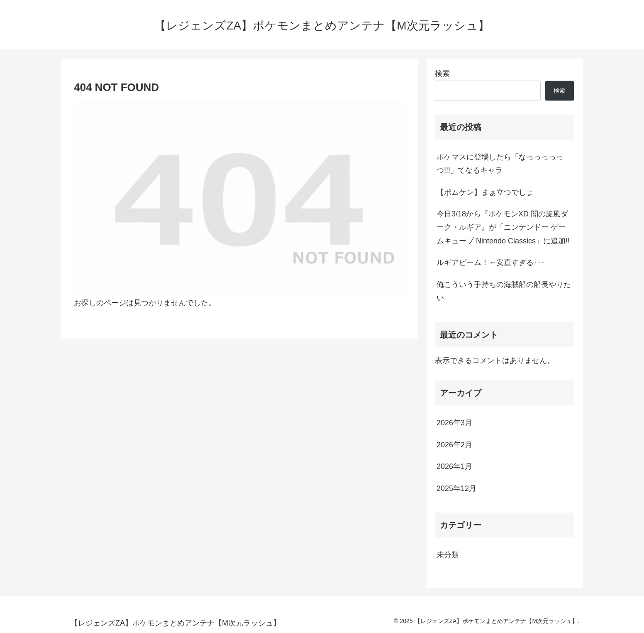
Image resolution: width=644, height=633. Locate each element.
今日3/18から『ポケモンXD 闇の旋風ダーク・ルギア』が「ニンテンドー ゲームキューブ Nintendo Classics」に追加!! (503, 227)
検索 (442, 73)
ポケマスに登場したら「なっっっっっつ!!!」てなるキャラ (500, 163)
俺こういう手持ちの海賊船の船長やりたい (504, 291)
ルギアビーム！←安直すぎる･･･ (491, 262)
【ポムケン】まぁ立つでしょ (485, 192)
